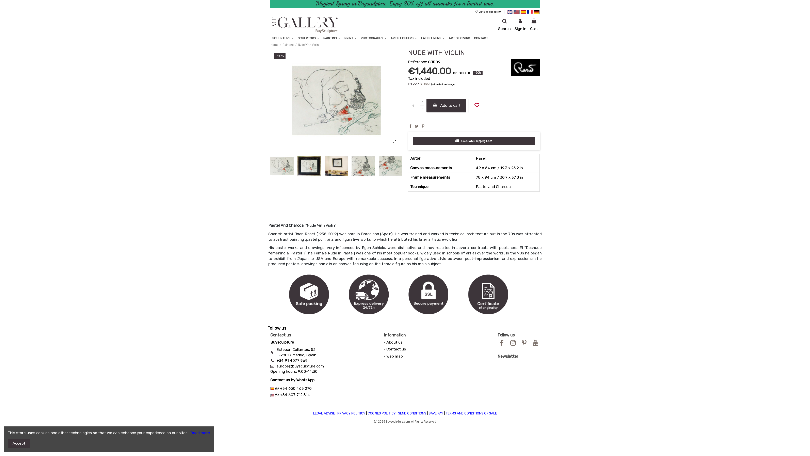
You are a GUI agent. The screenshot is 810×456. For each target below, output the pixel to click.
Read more (200, 432)
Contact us (396, 349)
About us (394, 342)
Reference (417, 62)
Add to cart (446, 105)
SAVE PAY (436, 413)
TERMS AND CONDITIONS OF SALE (471, 413)
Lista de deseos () (488, 11)
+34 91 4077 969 (292, 360)
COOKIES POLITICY (382, 413)
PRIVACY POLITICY (351, 413)
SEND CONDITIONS (412, 413)
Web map (394, 356)
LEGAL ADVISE (324, 413)
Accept (19, 443)
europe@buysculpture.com (300, 366)
